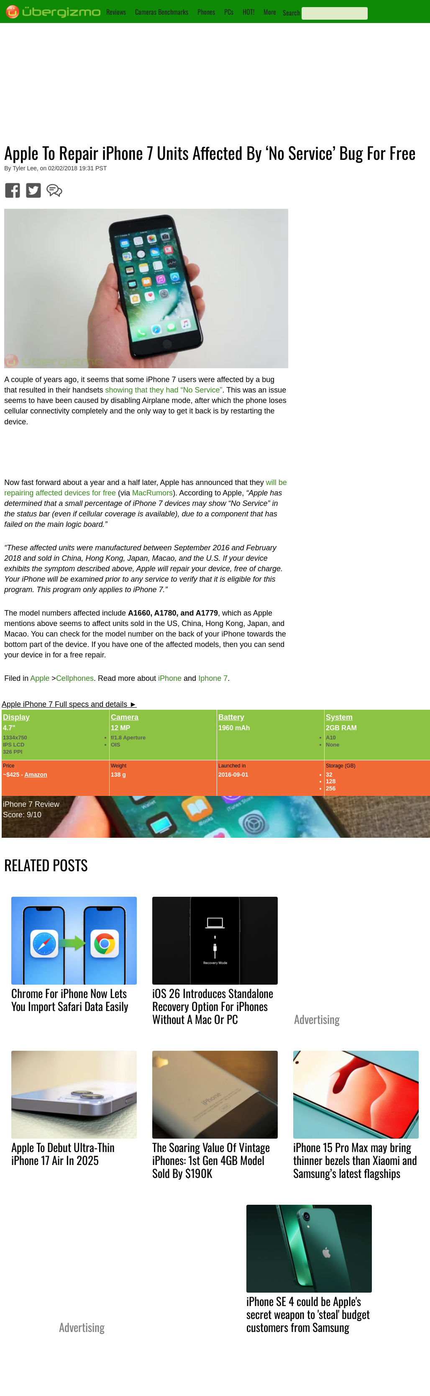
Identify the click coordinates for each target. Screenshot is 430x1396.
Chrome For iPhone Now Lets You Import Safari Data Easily (69, 999)
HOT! (248, 12)
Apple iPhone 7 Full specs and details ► (69, 704)
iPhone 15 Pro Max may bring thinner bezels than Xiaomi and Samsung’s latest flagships (355, 1160)
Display (16, 717)
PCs (228, 12)
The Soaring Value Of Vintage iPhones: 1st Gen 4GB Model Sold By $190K (211, 1160)
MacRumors (152, 493)
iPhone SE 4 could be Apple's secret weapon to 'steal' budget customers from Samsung (308, 1314)
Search (291, 13)
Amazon (35, 774)
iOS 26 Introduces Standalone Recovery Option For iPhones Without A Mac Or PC (212, 1006)
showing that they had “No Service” (163, 390)
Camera (124, 717)
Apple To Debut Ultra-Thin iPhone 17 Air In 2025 (63, 1153)
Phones (206, 12)
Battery (231, 717)
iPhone (170, 678)
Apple (39, 678)
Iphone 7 (213, 678)
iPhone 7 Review (31, 804)
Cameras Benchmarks (161, 12)
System (339, 717)
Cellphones (75, 678)
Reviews (116, 12)
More (270, 12)
